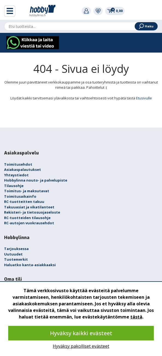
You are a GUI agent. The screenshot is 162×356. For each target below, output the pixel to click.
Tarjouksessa (16, 248)
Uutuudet (13, 254)
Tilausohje (13, 185)
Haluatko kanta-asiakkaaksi (30, 264)
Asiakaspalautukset (22, 169)
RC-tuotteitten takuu (24, 201)
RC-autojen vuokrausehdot (29, 222)
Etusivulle (144, 98)
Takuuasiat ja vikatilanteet (29, 207)
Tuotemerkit (16, 259)
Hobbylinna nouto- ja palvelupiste (35, 180)
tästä (136, 317)
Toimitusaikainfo (20, 196)
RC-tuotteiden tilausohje (27, 217)
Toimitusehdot (18, 164)
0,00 (115, 10)
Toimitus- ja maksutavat (26, 190)
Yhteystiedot (16, 175)
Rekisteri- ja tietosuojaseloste (32, 212)
